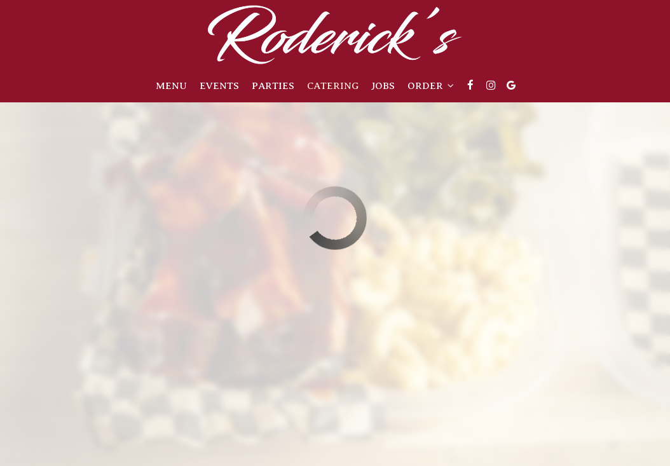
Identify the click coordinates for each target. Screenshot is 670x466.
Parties (273, 85)
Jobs (383, 85)
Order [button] (430, 85)
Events (219, 85)
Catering (333, 85)
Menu (171, 85)
